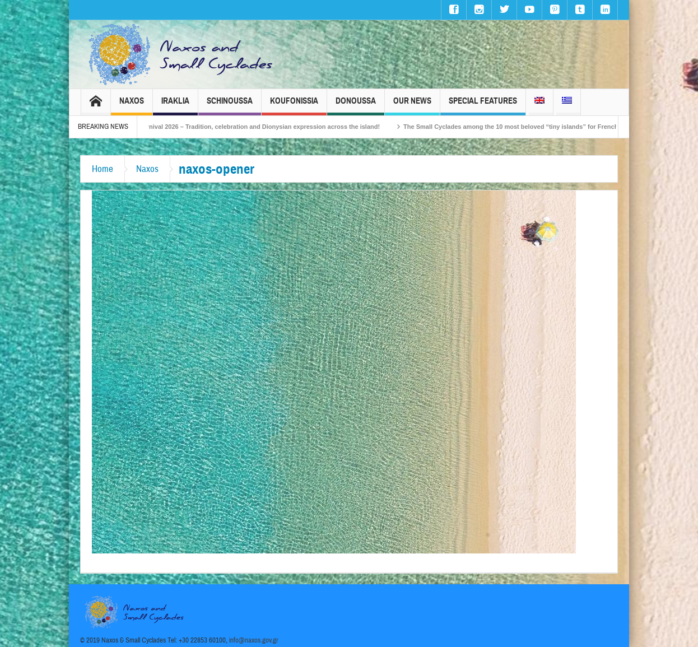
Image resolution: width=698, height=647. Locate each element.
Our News (412, 105)
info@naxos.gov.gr (253, 640)
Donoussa (355, 105)
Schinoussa (229, 105)
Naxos (131, 105)
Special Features (482, 105)
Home (102, 169)
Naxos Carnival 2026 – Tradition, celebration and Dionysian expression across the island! (257, 126)
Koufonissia (294, 105)
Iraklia (175, 105)
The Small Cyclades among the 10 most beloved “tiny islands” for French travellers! (535, 126)
